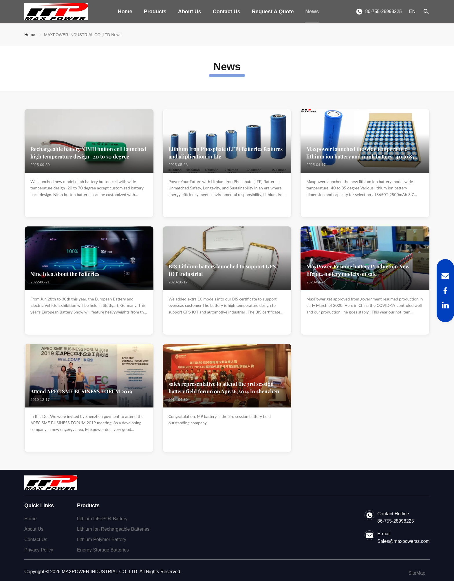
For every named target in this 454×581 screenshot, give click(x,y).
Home (125, 11)
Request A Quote (273, 11)
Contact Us (226, 11)
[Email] (445, 276)
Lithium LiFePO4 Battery (102, 518)
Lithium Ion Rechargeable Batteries (113, 529)
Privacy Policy (38, 549)
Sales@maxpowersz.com (403, 541)
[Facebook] (445, 290)
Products (155, 11)
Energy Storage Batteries (103, 549)
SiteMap (416, 573)
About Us (189, 11)
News (312, 11)
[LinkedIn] (445, 305)
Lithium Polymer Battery (101, 539)
